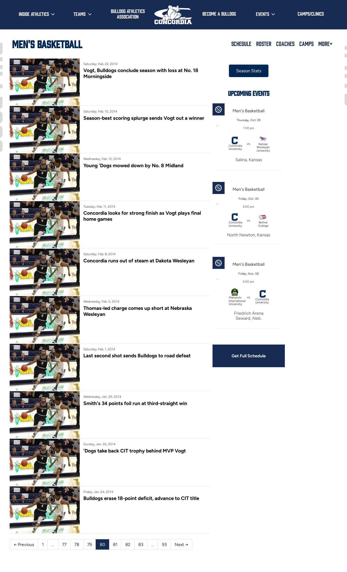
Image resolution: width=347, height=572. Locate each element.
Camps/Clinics (311, 13)
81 (116, 497)
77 (64, 497)
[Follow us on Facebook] (284, 548)
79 (90, 497)
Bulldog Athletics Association (128, 14)
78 (77, 497)
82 (129, 497)
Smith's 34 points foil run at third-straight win (129, 370)
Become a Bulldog (219, 13)
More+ (325, 43)
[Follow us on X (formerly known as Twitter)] (299, 548)
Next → (20, 507)
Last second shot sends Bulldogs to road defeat (131, 328)
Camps (306, 43)
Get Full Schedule (228, 356)
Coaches (285, 43)
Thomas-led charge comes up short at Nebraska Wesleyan (120, 288)
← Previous (24, 497)
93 (165, 497)
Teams (79, 14)
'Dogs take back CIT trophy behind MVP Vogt (128, 413)
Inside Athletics (34, 14)
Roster (263, 43)
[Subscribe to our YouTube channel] (330, 548)
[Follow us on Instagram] (314, 548)
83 (142, 497)
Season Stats (228, 70)
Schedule (241, 43)
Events (262, 14)
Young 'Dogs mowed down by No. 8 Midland (128, 156)
